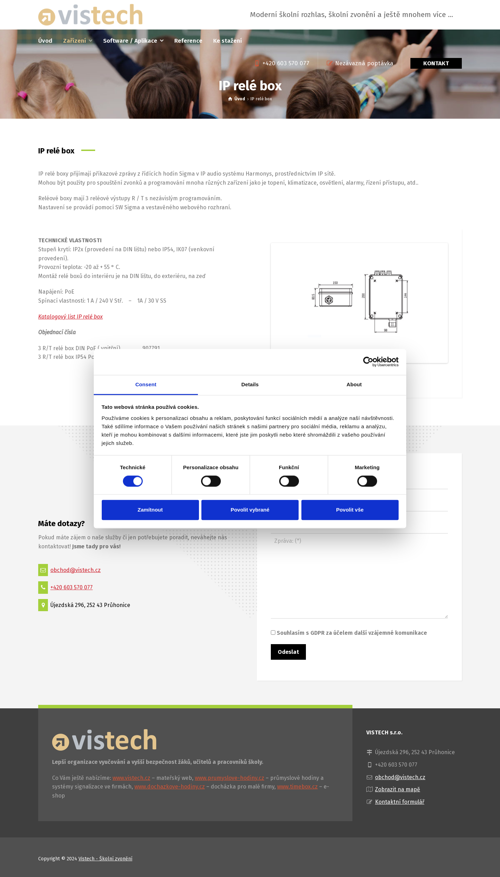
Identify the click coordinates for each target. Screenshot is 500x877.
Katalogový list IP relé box (70, 316)
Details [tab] (250, 384)
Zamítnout (150, 510)
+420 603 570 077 (285, 63)
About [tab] (354, 384)
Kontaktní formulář (399, 802)
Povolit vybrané (250, 510)
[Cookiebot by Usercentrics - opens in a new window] (368, 361)
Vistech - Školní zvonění (105, 859)
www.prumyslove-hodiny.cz (229, 778)
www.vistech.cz (131, 778)
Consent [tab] (146, 384)
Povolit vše (350, 510)
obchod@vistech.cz (75, 570)
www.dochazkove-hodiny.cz (169, 786)
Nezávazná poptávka (364, 63)
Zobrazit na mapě (397, 789)
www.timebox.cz (297, 786)
